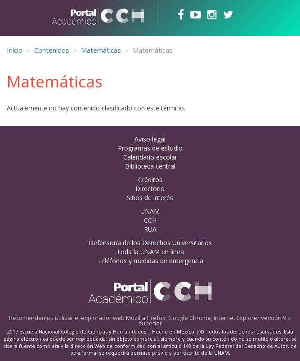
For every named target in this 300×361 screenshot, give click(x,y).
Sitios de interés (150, 197)
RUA (150, 229)
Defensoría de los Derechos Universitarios (150, 242)
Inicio (14, 50)
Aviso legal (150, 139)
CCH (150, 220)
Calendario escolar (150, 157)
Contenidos (51, 50)
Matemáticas (101, 50)
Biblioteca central (150, 166)
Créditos (150, 179)
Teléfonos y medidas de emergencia (150, 260)
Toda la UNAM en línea (150, 251)
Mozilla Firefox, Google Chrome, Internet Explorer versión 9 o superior (208, 320)
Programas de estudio (150, 148)
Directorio (150, 188)
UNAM (150, 211)
